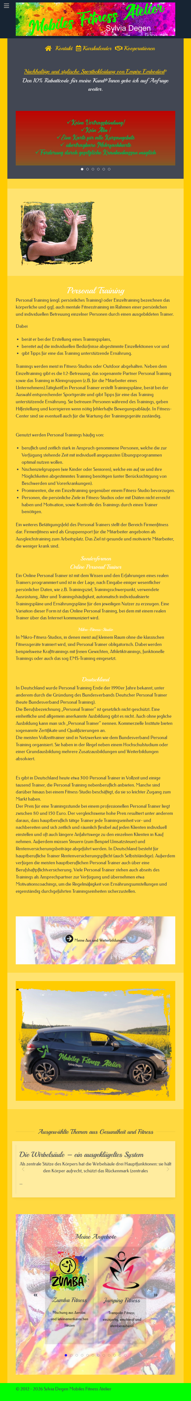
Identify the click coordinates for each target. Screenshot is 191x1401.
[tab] (82, 169)
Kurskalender (93, 48)
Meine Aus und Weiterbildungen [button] (95, 944)
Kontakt (63, 48)
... (95, 1173)
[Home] (48, 48)
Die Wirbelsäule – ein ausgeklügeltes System (82, 1155)
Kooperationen (135, 48)
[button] (27, 1041)
